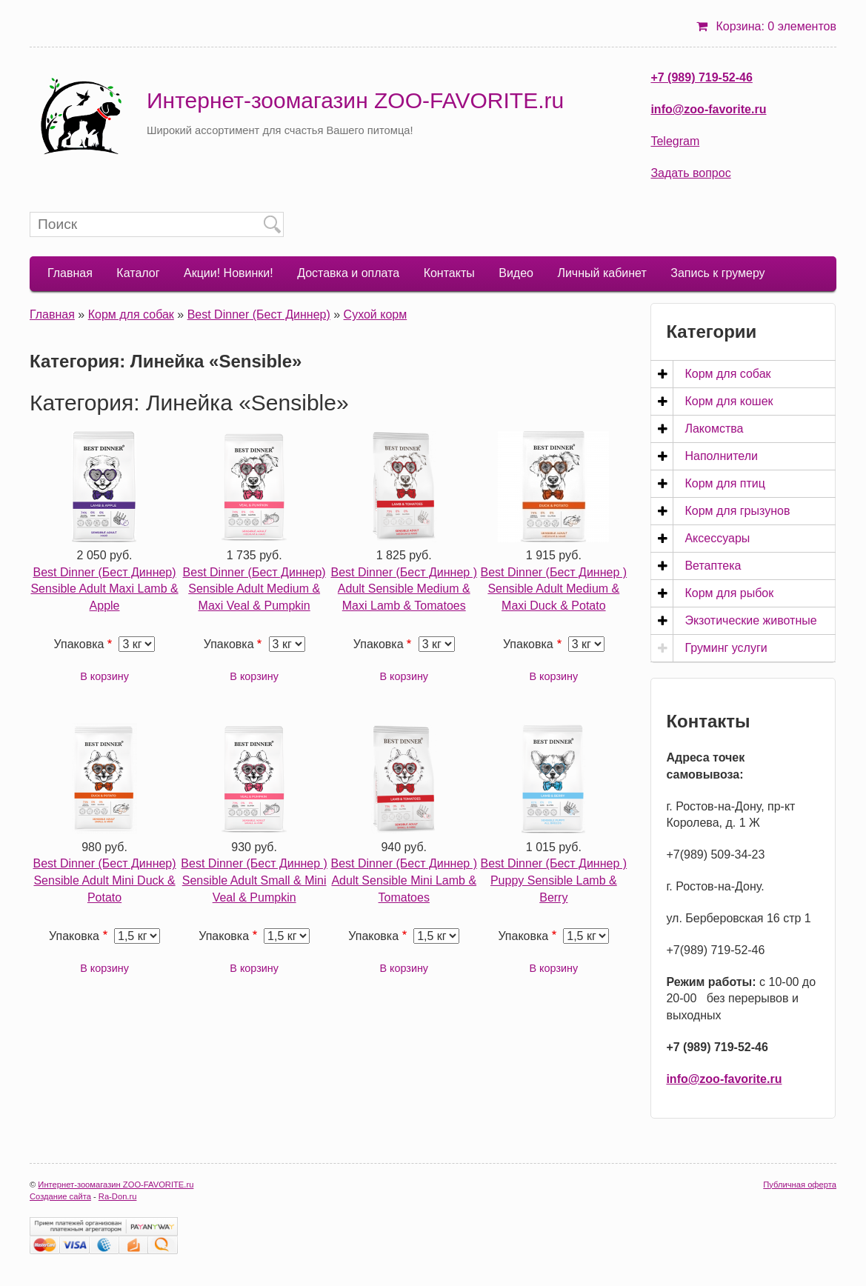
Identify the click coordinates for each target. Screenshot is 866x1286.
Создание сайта (60, 1196)
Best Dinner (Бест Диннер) (258, 314)
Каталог (137, 273)
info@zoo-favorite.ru (708, 109)
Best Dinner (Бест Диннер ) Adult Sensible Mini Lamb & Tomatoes (403, 880)
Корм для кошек (729, 401)
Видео (516, 273)
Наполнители (721, 456)
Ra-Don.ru (118, 1196)
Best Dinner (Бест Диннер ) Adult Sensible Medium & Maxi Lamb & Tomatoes (403, 589)
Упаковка (79, 644)
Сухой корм (375, 314)
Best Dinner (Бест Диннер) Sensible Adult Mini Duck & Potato (104, 880)
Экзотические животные (750, 620)
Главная (70, 273)
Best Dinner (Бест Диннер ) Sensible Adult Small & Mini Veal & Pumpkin (254, 880)
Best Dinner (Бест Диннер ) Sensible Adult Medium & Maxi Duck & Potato (554, 589)
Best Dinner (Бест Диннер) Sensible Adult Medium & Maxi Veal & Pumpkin (254, 589)
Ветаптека (713, 565)
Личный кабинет (601, 273)
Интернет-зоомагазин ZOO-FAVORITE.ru (355, 100)
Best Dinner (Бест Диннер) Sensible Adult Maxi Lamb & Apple (104, 589)
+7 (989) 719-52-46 (701, 77)
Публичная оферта (799, 1184)
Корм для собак (131, 314)
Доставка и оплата (348, 273)
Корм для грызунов (737, 510)
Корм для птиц (725, 483)
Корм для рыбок (729, 593)
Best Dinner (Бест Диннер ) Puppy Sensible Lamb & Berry (554, 880)
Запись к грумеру (717, 273)
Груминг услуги (726, 648)
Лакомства (714, 428)
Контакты (449, 273)
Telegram (674, 141)
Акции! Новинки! (228, 273)
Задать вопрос (690, 173)
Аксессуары (717, 538)
